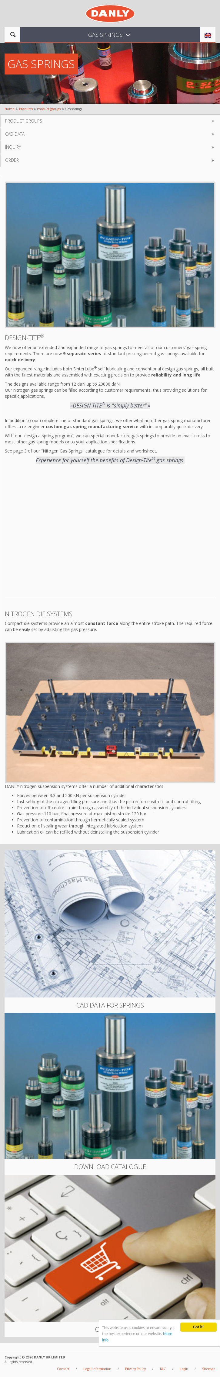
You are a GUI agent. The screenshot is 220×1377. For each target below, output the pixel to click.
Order (110, 160)
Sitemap (208, 1369)
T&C (163, 1369)
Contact (63, 1369)
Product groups (49, 109)
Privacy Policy (135, 1369)
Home (10, 109)
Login (184, 1369)
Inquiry (110, 147)
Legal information (97, 1369)
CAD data (110, 134)
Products (26, 109)
